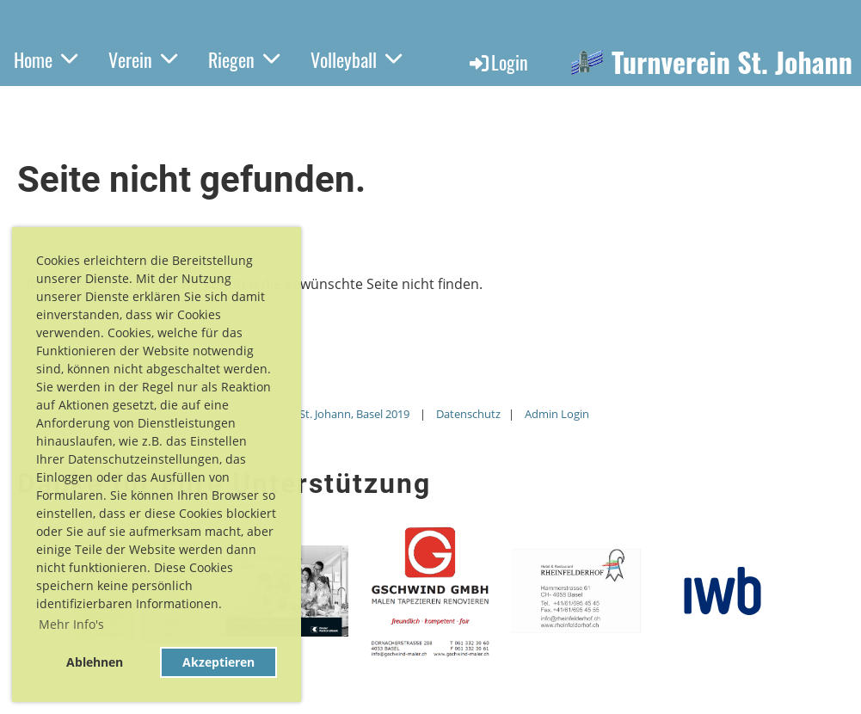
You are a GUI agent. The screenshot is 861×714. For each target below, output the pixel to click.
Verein (142, 59)
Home (45, 59)
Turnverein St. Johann (732, 62)
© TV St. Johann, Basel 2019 (340, 414)
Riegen (244, 59)
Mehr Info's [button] (71, 624)
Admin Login (557, 414)
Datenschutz (468, 414)
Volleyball (356, 59)
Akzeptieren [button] (218, 662)
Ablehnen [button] (94, 662)
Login (497, 62)
